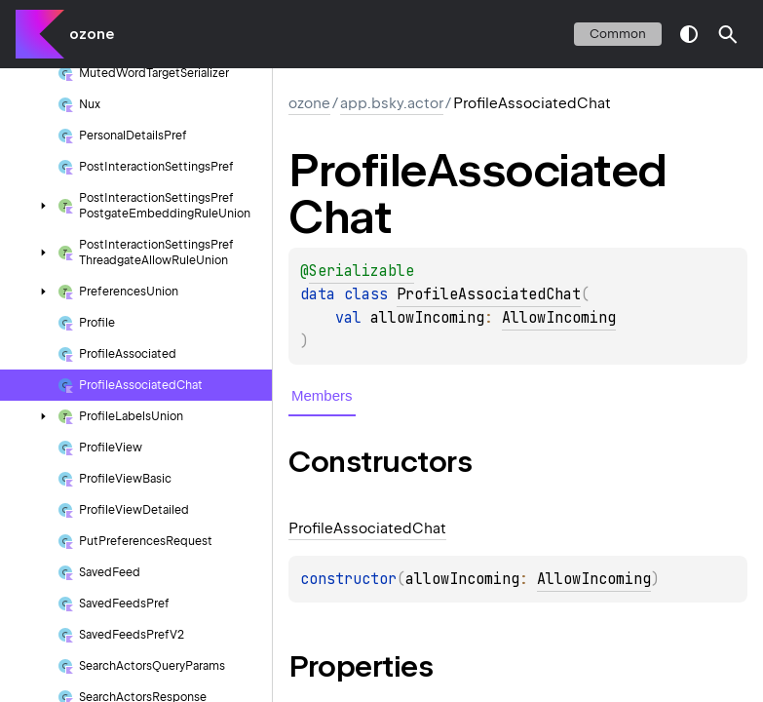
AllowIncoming (559, 318)
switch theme (688, 34)
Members (322, 395)
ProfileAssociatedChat (489, 294)
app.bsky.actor (391, 103)
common (618, 33)
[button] (727, 34)
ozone (91, 34)
